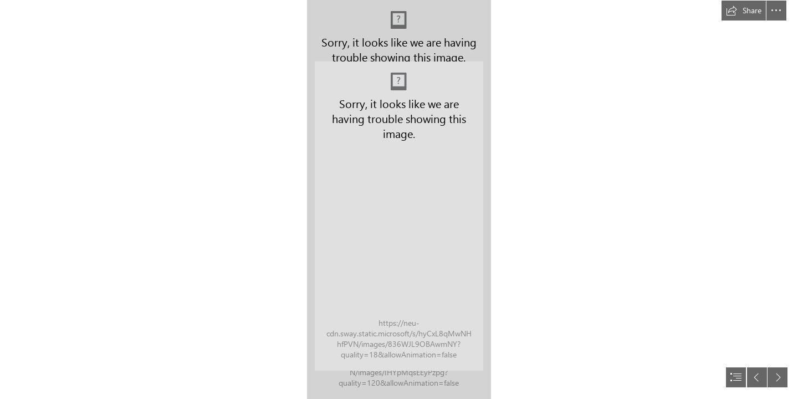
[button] (744, 11)
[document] (399, 199)
